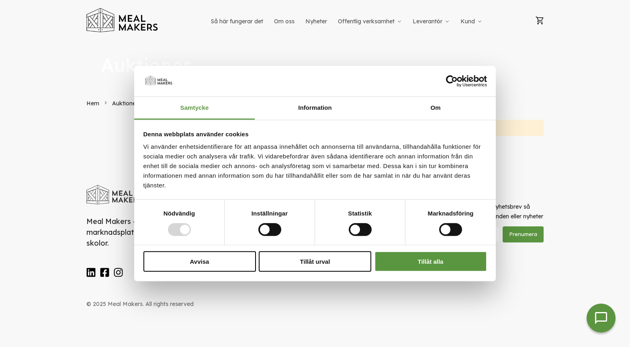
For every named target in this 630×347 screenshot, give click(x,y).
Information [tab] (315, 107)
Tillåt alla (431, 261)
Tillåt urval (315, 261)
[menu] (347, 21)
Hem (93, 103)
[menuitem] (237, 21)
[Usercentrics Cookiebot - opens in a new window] (452, 81)
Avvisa (199, 261)
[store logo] (122, 20)
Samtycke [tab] (194, 107)
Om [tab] (435, 107)
